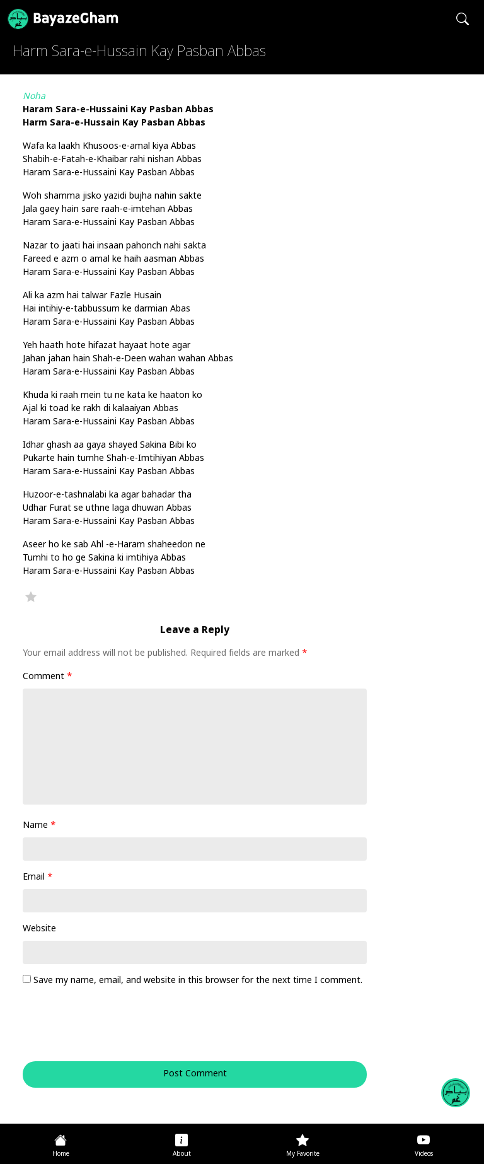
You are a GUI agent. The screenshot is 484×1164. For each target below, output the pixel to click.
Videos (424, 1154)
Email (38, 877)
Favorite (31, 596)
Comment (47, 677)
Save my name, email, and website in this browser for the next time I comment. (197, 981)
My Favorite (303, 1154)
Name (39, 826)
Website (39, 929)
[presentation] (108, 1030)
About (182, 1154)
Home (60, 1154)
